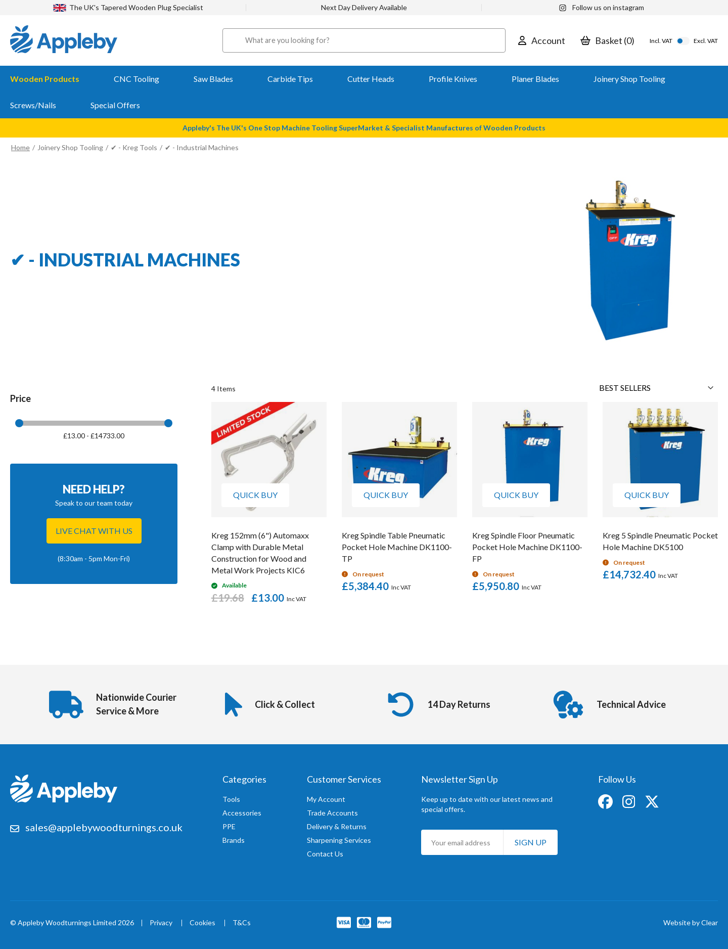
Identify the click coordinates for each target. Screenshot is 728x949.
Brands (233, 840)
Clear (709, 922)
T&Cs (242, 923)
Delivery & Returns (337, 826)
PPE (229, 826)
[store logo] (63, 40)
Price (20, 398)
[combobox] (364, 40)
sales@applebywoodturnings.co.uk (104, 827)
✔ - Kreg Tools (134, 147)
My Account (326, 799)
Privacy (161, 923)
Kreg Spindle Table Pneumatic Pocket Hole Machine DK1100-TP (397, 546)
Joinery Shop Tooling (70, 147)
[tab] (93, 423)
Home (20, 147)
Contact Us (325, 853)
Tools (231, 799)
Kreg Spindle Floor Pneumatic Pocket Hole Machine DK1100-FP (527, 546)
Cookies (202, 923)
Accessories (241, 812)
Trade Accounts (332, 812)
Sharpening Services (339, 840)
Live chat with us (94, 530)
